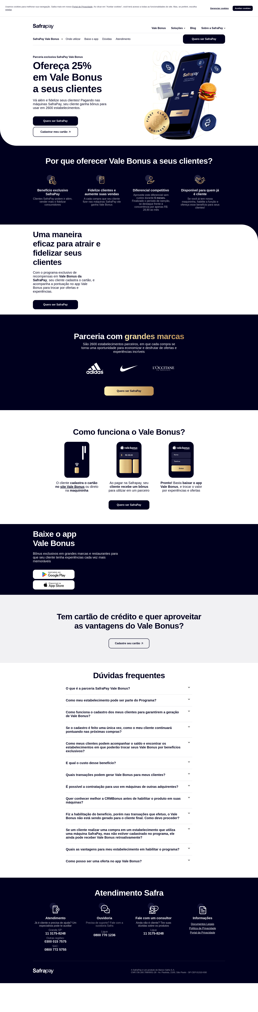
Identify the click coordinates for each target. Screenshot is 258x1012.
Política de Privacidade (202, 966)
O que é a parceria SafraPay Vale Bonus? (98, 727)
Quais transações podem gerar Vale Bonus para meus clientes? (115, 813)
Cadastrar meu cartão (54, 131)
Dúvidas (107, 39)
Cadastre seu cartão (127, 681)
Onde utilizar (73, 39)
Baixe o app (91, 39)
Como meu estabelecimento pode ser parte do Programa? (111, 738)
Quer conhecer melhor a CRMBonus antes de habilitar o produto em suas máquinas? (123, 839)
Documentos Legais (202, 962)
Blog (193, 28)
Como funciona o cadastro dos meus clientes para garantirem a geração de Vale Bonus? (122, 752)
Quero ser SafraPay (204, 39)
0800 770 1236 (104, 973)
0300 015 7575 (55, 980)
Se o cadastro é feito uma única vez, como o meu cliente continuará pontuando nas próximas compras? (119, 768)
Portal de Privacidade (82, 6)
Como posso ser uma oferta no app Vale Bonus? (104, 899)
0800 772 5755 (55, 988)
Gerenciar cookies (219, 8)
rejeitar (8, 9)
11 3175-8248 (55, 972)
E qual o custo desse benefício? (91, 801)
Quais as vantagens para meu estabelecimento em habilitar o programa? (122, 888)
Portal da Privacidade (202, 971)
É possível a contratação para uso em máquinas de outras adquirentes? (122, 825)
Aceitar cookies (243, 8)
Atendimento (123, 39)
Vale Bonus (159, 28)
